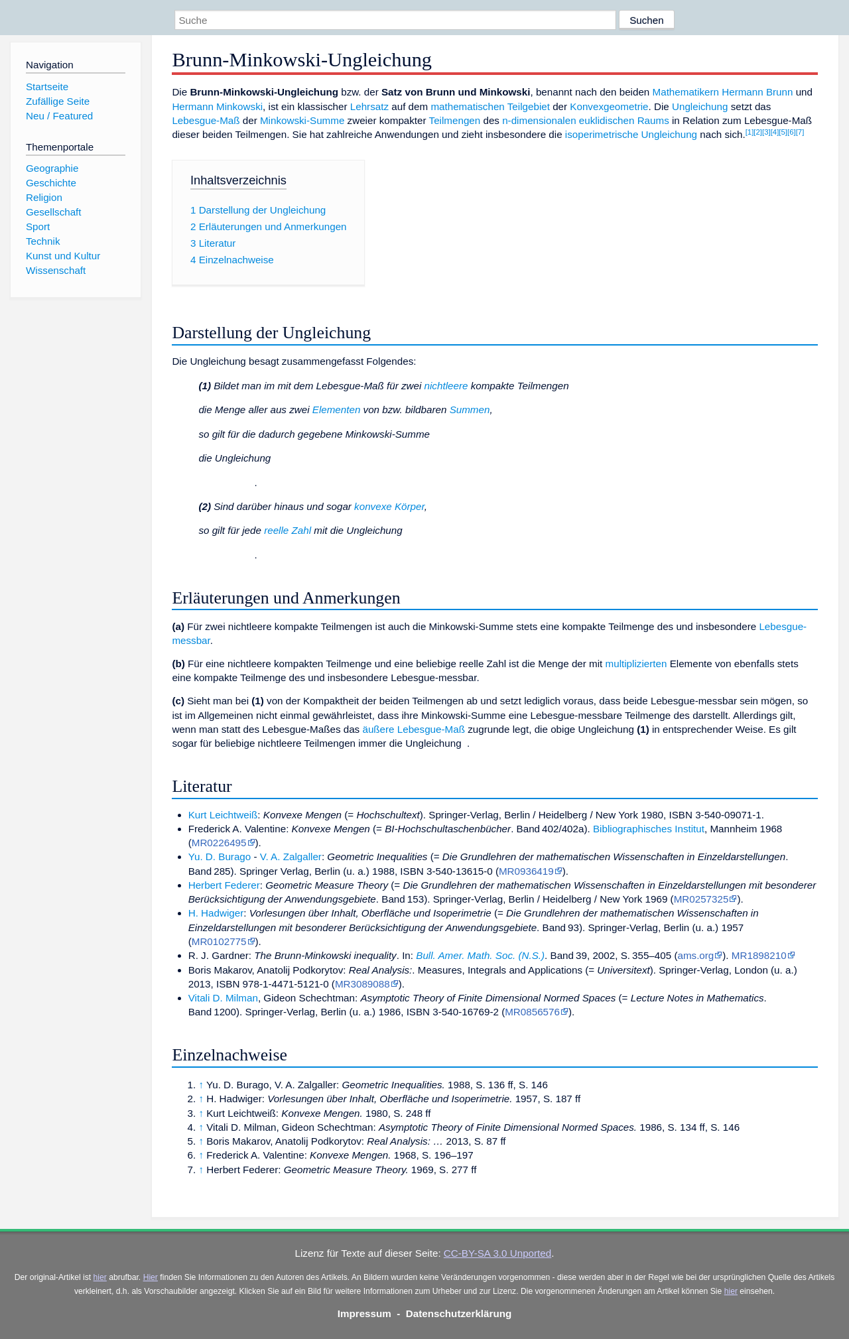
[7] (800, 132)
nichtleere (446, 385)
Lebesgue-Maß (205, 120)
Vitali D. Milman (223, 997)
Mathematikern (686, 91)
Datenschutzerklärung (459, 1313)
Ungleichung (700, 106)
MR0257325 (701, 899)
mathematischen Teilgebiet (490, 106)
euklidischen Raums (624, 120)
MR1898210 (759, 955)
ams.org (695, 955)
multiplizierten (636, 663)
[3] (766, 132)
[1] (750, 132)
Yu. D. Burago (219, 856)
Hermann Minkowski (217, 106)
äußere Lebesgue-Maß (413, 729)
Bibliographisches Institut (648, 828)
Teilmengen (455, 120)
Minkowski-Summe (302, 120)
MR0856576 (532, 1011)
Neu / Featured (59, 115)
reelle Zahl (287, 530)
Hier (150, 1277)
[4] (775, 132)
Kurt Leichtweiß (223, 814)
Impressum (364, 1313)
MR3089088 (362, 983)
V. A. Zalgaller (291, 856)
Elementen (336, 409)
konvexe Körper (389, 506)
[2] (757, 132)
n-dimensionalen (539, 120)
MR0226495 (219, 842)
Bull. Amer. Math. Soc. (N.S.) (480, 955)
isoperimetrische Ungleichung (631, 134)
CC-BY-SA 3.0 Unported (497, 1253)
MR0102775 (219, 941)
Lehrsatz (369, 106)
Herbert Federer (224, 885)
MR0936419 (526, 871)
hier (100, 1277)
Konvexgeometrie (609, 106)
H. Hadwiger (216, 913)
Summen (470, 409)
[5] (783, 132)
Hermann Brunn (757, 91)
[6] (791, 132)
